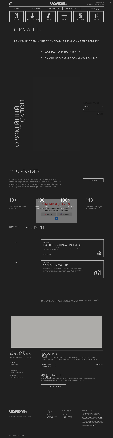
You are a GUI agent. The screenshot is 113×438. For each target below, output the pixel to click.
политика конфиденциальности (19, 416)
